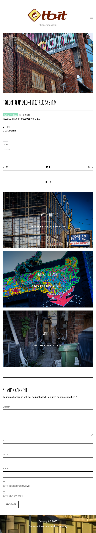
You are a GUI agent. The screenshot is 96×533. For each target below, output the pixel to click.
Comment (6, 407)
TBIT (8, 127)
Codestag (63, 526)
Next (89, 166)
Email (5, 454)
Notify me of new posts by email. (13, 496)
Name (5, 440)
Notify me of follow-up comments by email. (16, 486)
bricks (21, 119)
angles (13, 119)
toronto (26, 115)
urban (39, 119)
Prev (6, 166)
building (30, 119)
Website (5, 468)
